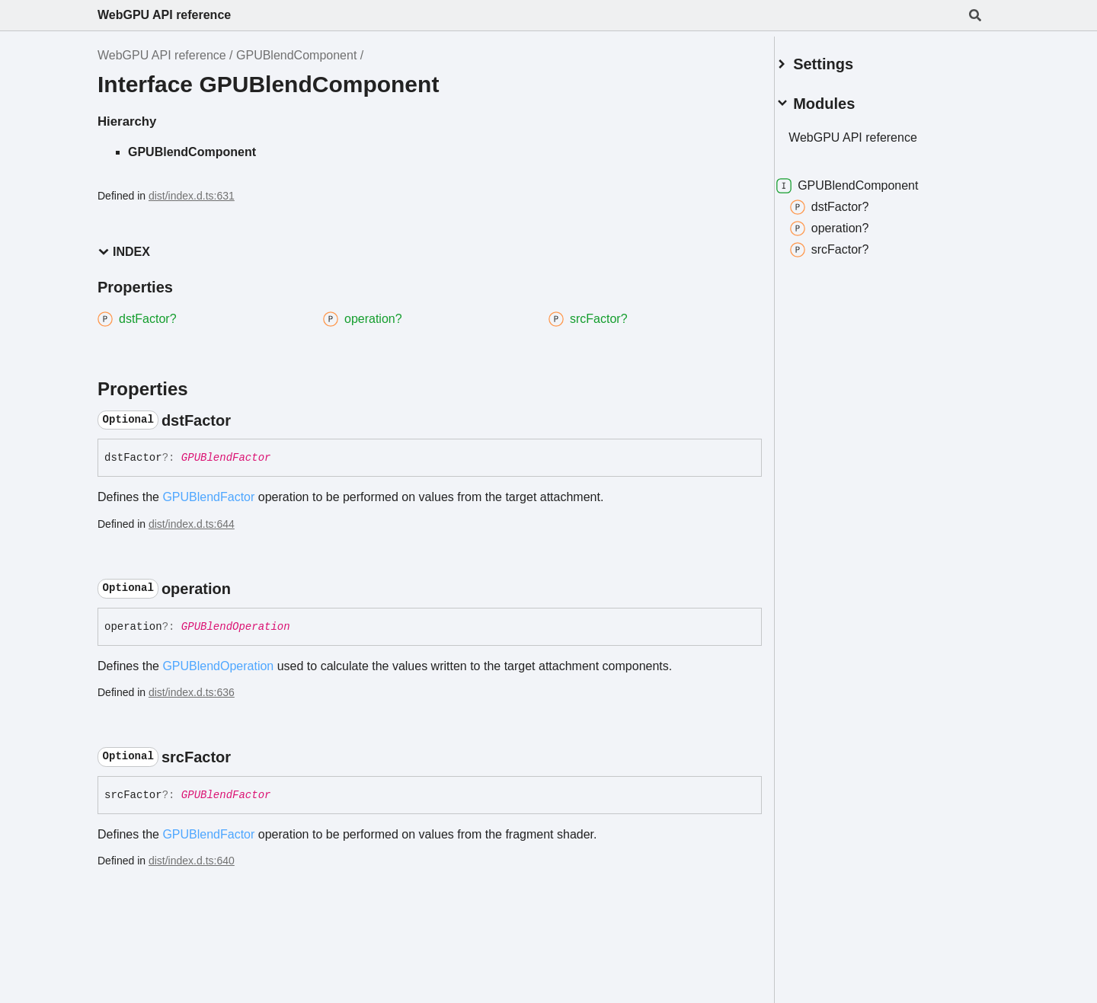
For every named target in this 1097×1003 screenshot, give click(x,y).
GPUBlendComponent (296, 55)
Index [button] (124, 251)
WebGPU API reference (164, 14)
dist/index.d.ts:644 (192, 524)
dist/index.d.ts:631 (192, 196)
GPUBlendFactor (226, 458)
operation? (848, 222)
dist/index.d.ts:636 (192, 692)
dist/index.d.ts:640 (192, 860)
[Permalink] (244, 420)
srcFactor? (848, 243)
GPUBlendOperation (235, 627)
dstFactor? (848, 201)
